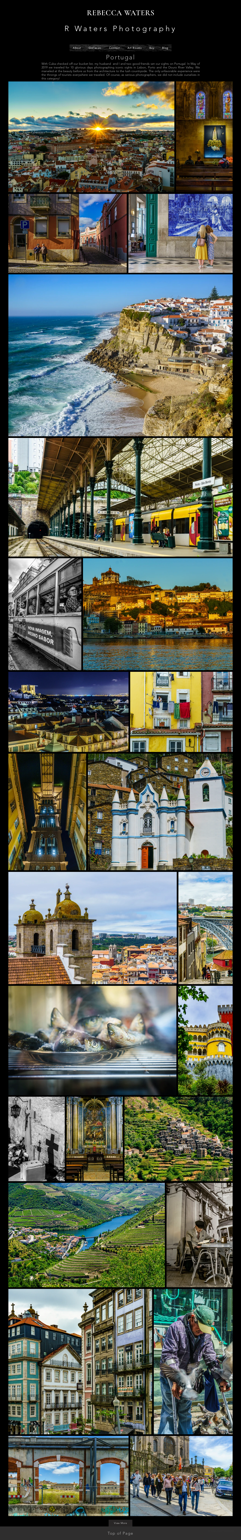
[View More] (120, 1523)
